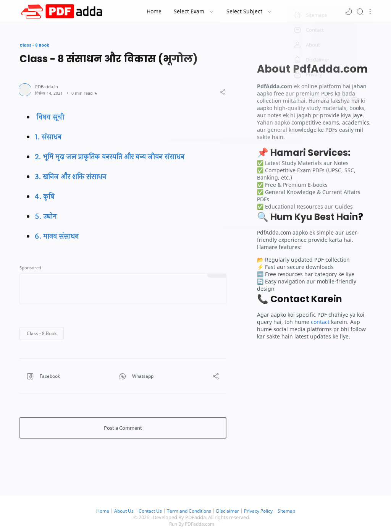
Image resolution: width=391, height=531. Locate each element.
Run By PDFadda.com (191, 524)
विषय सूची (49, 117)
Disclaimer (230, 511)
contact (320, 321)
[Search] (360, 11)
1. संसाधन (48, 137)
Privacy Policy (262, 511)
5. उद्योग (46, 216)
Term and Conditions (189, 511)
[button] (348, 11)
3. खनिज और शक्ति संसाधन (70, 177)
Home (97, 511)
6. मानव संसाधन (57, 236)
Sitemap (292, 511)
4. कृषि (44, 196)
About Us (120, 511)
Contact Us (148, 511)
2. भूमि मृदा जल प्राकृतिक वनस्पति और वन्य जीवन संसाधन (109, 157)
